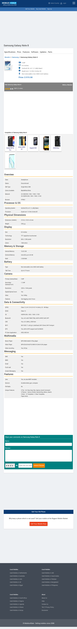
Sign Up (49, 9)
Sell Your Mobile (29, 9)
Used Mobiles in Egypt (16, 585)
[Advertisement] (38, 27)
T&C (43, 607)
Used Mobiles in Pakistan (49, 579)
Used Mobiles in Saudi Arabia (50, 576)
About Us (44, 598)
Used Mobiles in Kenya (16, 610)
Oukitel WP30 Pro (10, 143)
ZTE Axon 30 (10, 160)
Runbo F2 (45, 143)
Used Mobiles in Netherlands (18, 573)
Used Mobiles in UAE (48, 573)
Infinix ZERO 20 (22, 143)
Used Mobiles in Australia (17, 576)
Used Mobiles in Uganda (17, 604)
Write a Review (67, 85)
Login (63, 3)
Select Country (53, 3)
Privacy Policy (50, 607)
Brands (7, 57)
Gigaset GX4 (33, 142)
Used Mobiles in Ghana (16, 607)
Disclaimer (45, 610)
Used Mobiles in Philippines (50, 585)
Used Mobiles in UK (15, 582)
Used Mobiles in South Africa (18, 598)
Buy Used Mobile (41, 9)
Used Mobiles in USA (16, 579)
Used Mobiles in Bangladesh (50, 582)
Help (43, 601)
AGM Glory (56, 142)
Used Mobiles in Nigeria (17, 601)
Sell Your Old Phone (38, 512)
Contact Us (45, 604)
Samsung (15, 57)
